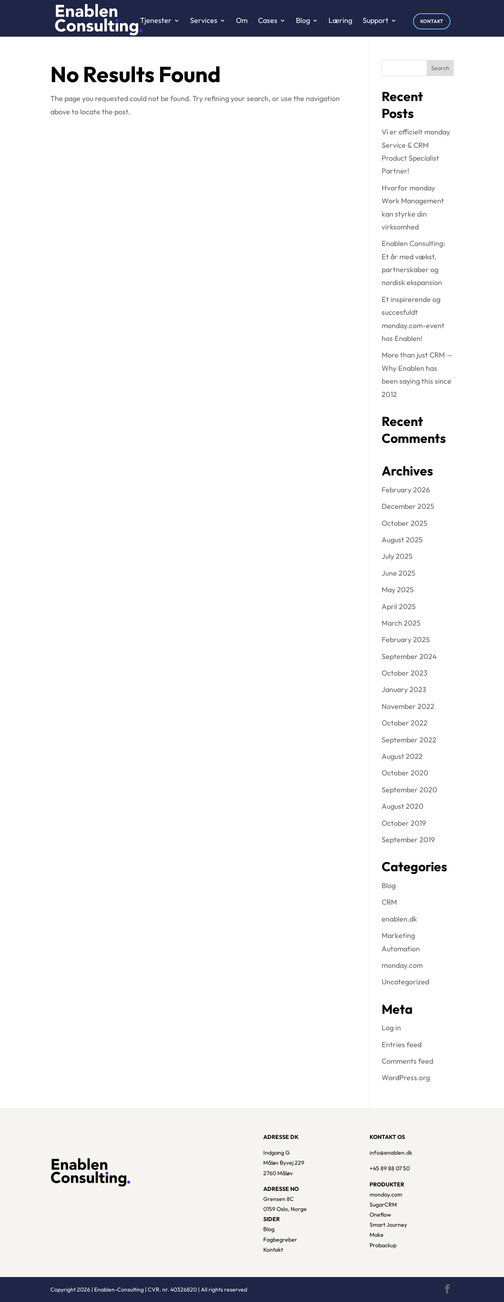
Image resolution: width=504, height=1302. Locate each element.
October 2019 (404, 823)
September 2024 (409, 656)
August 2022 (402, 756)
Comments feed (407, 1061)
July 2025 (397, 556)
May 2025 (398, 589)
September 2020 (409, 789)
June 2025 (398, 573)
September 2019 (408, 839)
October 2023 (405, 673)
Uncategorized (405, 981)
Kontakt (273, 1249)
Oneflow (380, 1214)
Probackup (383, 1245)
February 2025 (406, 639)
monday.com (402, 965)
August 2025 (402, 539)
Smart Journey (388, 1224)
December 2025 (408, 506)
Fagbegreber (280, 1239)
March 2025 (401, 623)
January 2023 (404, 689)
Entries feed (401, 1044)
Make (377, 1234)
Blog (389, 885)
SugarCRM (383, 1204)
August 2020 (402, 806)
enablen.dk (399, 919)
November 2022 (408, 706)
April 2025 (399, 606)
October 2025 (405, 523)
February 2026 (406, 489)
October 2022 (405, 722)
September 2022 (409, 739)
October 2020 (405, 772)
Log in (391, 1027)
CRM (389, 902)
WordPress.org (406, 1077)
